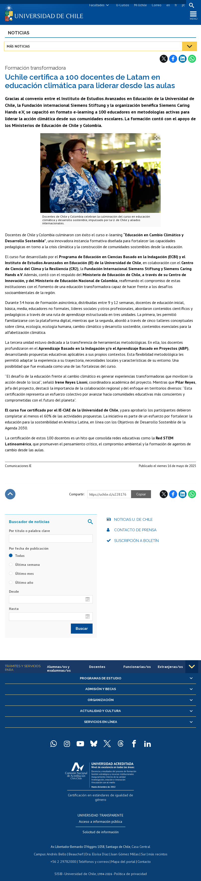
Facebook (173, 60)
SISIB (61, 867)
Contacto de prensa (135, 531)
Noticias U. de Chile (133, 521)
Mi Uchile (139, 5)
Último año (21, 584)
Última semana (24, 566)
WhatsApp (192, 60)
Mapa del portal (120, 856)
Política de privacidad (128, 867)
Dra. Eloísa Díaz (97, 849)
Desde (14, 593)
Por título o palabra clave (29, 532)
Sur (141, 849)
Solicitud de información (101, 827)
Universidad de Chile (81, 867)
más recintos (154, 849)
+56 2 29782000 (65, 856)
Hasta (14, 610)
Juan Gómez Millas (123, 849)
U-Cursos (121, 5)
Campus (43, 849)
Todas (17, 557)
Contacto (140, 856)
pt (182, 5)
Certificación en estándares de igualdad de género (101, 796)
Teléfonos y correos (93, 856)
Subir (10, 496)
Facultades (95, 5)
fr (175, 5)
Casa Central (141, 842)
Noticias (18, 34)
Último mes (21, 575)
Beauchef (77, 849)
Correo (155, 5)
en (167, 5)
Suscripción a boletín (136, 542)
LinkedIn (182, 60)
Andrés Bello (59, 849)
